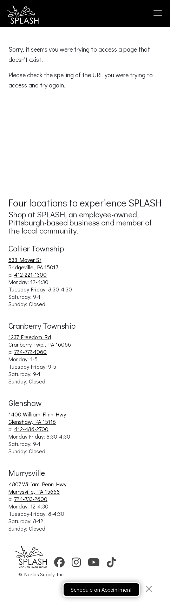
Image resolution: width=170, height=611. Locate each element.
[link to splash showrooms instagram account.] (76, 564)
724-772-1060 (30, 351)
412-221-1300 (30, 274)
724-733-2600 (30, 498)
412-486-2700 (31, 429)
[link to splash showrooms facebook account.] (59, 564)
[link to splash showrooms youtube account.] (94, 564)
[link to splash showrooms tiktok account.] (111, 564)
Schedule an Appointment (101, 589)
